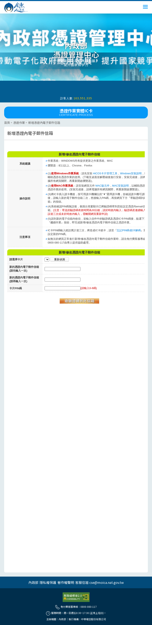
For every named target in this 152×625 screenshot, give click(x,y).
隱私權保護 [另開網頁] (48, 582)
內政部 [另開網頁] (33, 582)
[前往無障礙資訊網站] (76, 597)
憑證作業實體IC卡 (76, 112)
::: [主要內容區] (5, 120)
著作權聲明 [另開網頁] (65, 582)
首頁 (7, 123)
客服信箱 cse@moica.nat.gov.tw (99, 582)
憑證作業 (19, 123)
